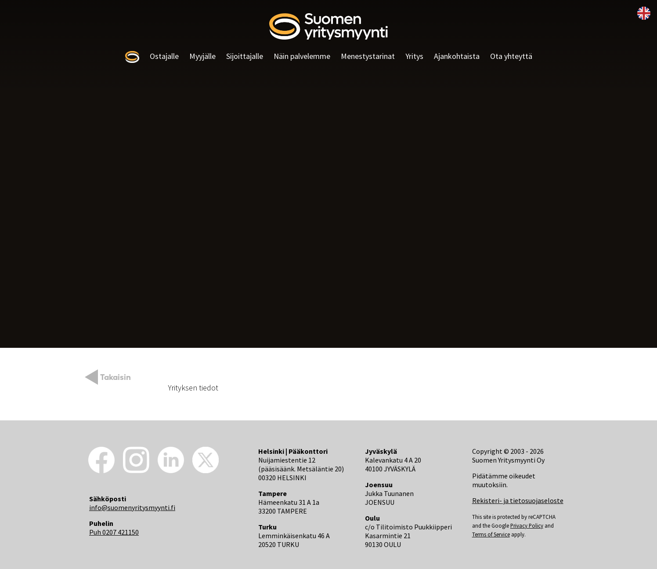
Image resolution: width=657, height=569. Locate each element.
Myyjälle (202, 56)
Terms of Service (491, 534)
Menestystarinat (368, 56)
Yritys (414, 56)
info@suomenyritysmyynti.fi (132, 507)
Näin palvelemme (302, 56)
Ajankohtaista (457, 56)
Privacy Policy (526, 525)
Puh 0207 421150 (114, 532)
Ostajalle (164, 56)
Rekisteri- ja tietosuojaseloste (517, 500)
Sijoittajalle (244, 56)
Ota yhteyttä (511, 56)
